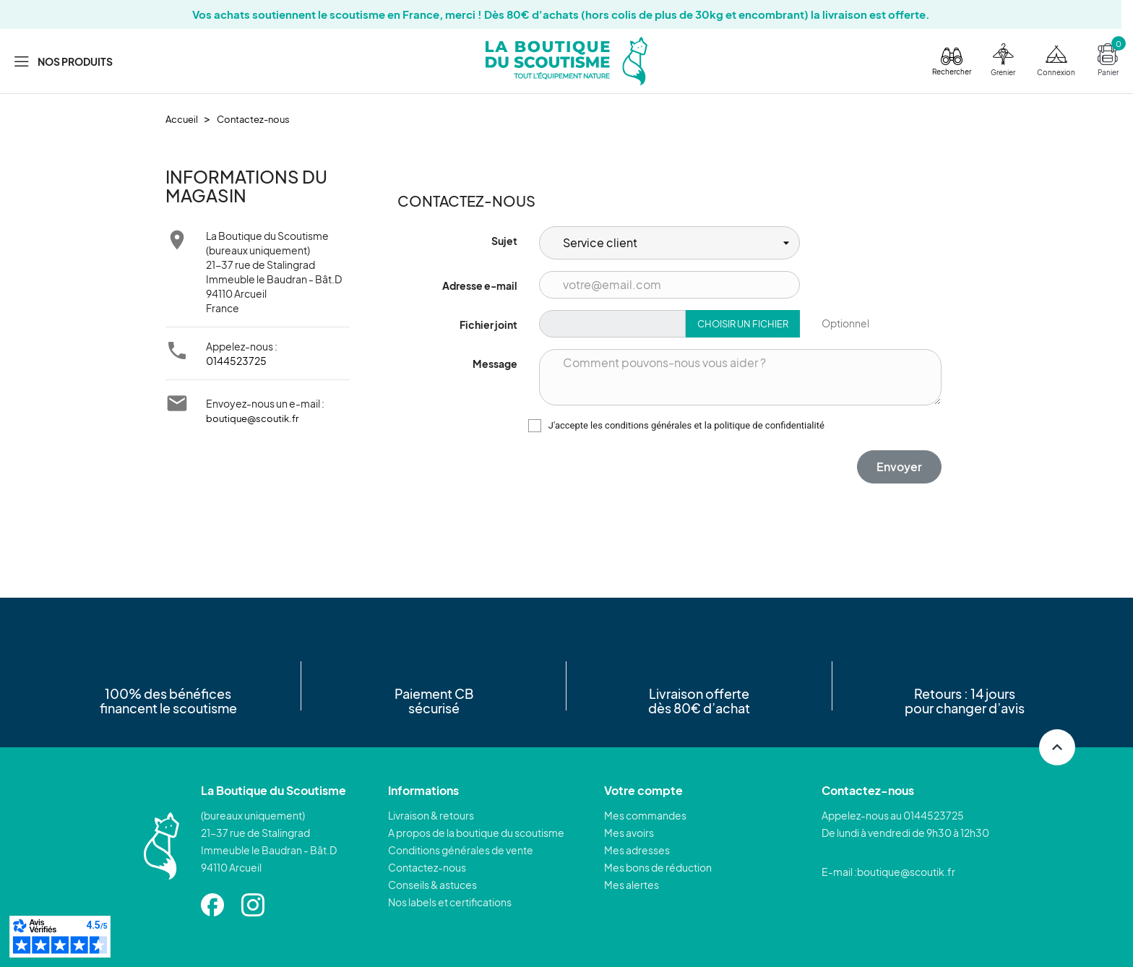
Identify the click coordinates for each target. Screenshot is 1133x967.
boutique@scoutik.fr (252, 418)
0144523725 (236, 360)
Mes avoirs (629, 832)
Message (495, 363)
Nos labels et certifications (450, 901)
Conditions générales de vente (460, 849)
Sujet (504, 240)
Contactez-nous (427, 867)
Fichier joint (488, 324)
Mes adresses (637, 849)
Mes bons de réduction (658, 867)
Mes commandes (645, 815)
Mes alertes (631, 884)
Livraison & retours (431, 815)
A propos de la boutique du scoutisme (476, 832)
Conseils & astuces (432, 884)
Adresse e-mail (479, 285)
